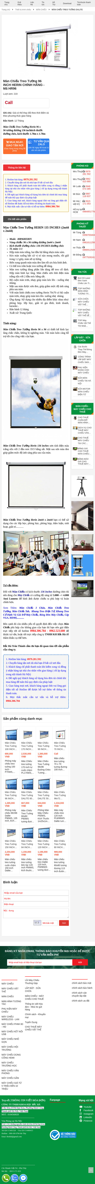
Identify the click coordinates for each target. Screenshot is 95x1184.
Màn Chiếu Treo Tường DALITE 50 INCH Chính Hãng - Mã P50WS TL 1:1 (43, 795)
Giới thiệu (20, 3)
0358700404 (89, 235)
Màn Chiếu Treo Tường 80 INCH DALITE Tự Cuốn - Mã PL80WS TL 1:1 (60, 844)
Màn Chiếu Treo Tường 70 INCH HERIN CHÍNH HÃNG (60, 746)
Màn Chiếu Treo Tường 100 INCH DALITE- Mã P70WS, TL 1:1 (11, 746)
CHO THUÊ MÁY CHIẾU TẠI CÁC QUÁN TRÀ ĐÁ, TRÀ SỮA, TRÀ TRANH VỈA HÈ (84, 441)
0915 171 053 (87, 202)
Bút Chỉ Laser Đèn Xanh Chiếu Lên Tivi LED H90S (84, 281)
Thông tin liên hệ (17, 167)
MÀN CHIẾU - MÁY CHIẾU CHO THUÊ (82, 409)
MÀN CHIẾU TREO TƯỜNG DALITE (67, 10)
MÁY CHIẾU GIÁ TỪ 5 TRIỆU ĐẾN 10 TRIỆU (12, 1086)
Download (67, 3)
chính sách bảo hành (82, 988)
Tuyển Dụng (31, 1022)
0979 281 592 (87, 172)
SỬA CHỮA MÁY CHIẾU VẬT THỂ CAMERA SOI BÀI (84, 302)
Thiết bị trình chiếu (23, 10)
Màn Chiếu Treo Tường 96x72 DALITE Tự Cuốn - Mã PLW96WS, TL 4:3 (60, 795)
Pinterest (88, 1121)
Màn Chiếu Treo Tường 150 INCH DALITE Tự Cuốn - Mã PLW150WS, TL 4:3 (11, 844)
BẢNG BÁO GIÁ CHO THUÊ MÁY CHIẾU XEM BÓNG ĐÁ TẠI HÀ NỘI (84, 461)
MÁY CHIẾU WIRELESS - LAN (10, 1018)
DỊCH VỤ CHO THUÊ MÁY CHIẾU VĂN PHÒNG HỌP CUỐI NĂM (85, 430)
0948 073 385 (87, 187)
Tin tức (43, 3)
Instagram (88, 1114)
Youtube (87, 1107)
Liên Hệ (32, 3)
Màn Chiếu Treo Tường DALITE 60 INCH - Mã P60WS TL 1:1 (27, 795)
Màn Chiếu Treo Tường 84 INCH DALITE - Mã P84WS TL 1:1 (27, 844)
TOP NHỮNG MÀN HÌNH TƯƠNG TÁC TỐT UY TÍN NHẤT (84, 291)
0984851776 (89, 211)
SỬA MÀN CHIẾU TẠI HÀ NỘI (84, 381)
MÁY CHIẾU (8, 983)
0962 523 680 (87, 180)
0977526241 (89, 257)
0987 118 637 (87, 195)
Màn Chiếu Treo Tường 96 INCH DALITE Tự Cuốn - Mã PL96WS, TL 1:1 (44, 746)
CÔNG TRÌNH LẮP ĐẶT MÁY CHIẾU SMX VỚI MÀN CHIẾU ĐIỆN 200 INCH (84, 360)
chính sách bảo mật (81, 983)
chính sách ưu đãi (80, 1000)
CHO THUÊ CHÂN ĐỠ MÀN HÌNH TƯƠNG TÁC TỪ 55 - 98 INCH (84, 420)
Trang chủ (6, 3)
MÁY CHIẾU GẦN (10, 1078)
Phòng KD (82, 165)
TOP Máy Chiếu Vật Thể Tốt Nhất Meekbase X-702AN (84, 323)
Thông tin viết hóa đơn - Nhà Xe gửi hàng (34, 1007)
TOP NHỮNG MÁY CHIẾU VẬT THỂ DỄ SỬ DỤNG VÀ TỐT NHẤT (84, 313)
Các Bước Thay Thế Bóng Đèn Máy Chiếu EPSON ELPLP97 (85, 349)
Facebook (88, 1110)
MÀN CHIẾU (41, 10)
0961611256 (89, 242)
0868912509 (89, 250)
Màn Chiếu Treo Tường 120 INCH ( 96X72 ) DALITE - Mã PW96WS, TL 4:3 (44, 844)
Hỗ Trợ (53, 3)
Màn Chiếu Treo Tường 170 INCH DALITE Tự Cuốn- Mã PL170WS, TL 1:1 (27, 746)
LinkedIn (88, 1117)
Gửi (64, 923)
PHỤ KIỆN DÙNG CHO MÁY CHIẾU (83, 370)
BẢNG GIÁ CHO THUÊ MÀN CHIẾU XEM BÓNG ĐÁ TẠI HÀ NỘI (83, 451)
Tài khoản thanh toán (84, 3)
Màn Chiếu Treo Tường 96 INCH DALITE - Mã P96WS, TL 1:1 (11, 795)
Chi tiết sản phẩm (17, 219)
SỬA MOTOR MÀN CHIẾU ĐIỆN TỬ (84, 392)
